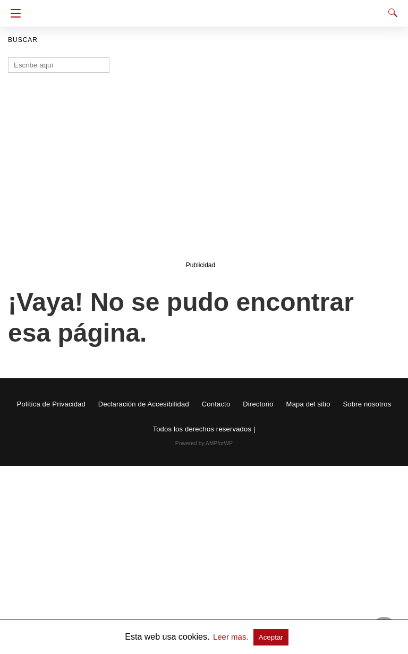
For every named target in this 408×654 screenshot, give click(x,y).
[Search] (390, 13)
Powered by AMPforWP (204, 443)
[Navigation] (13, 13)
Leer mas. (232, 636)
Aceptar (271, 637)
